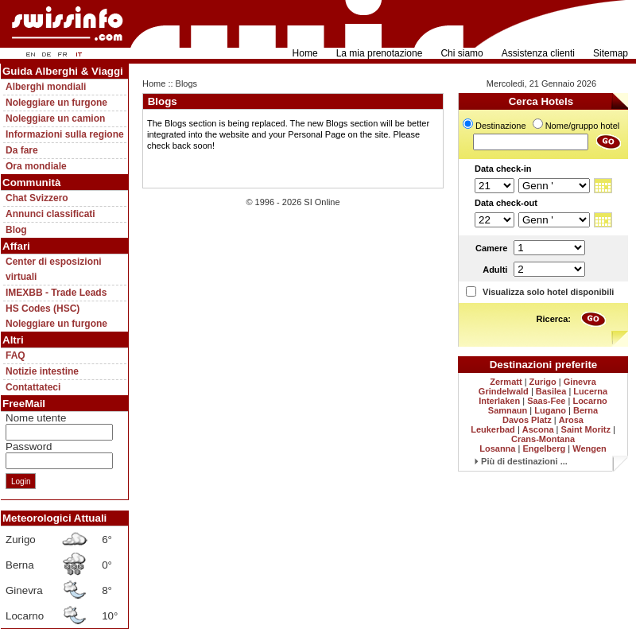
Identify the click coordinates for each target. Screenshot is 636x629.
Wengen (589, 448)
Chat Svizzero (37, 198)
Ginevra (580, 381)
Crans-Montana (543, 439)
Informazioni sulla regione (65, 134)
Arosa (571, 420)
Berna (585, 410)
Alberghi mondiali (46, 86)
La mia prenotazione (379, 53)
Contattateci (33, 387)
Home (305, 53)
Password (29, 446)
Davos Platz (527, 420)
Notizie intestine (42, 371)
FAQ (15, 355)
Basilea (551, 391)
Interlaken (499, 401)
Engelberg (543, 448)
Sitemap (610, 53)
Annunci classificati (50, 213)
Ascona (538, 429)
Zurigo (542, 381)
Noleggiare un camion (55, 118)
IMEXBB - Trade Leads (56, 292)
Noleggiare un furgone (56, 102)
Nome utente (36, 418)
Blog (16, 229)
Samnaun (508, 410)
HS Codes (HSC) (43, 308)
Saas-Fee (546, 401)
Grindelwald (504, 391)
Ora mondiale (36, 166)
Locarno (589, 401)
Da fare (22, 150)
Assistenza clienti (538, 53)
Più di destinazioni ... (521, 461)
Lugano (550, 410)
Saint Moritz (586, 429)
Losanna (497, 448)
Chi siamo (461, 53)
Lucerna (590, 391)
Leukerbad (493, 429)
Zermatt (506, 381)
